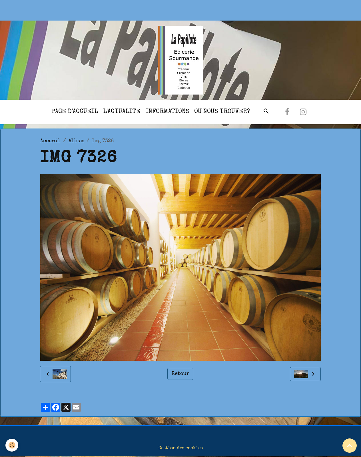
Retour (180, 373)
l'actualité (121, 112)
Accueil (50, 141)
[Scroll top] (349, 445)
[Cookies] (12, 445)
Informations (167, 112)
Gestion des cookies (181, 448)
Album (76, 141)
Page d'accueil (75, 112)
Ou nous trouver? (222, 112)
